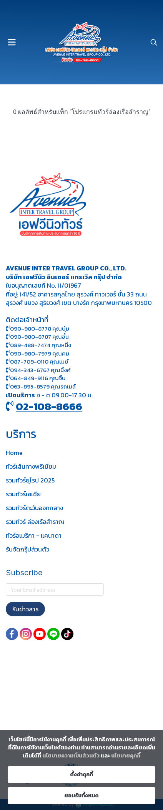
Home (14, 452)
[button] (153, 42)
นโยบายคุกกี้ (125, 756)
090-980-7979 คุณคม (39, 353)
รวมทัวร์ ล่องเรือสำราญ (35, 521)
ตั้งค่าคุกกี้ (81, 774)
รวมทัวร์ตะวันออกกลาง (34, 507)
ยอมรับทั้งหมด (81, 796)
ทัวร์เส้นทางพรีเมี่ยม (31, 466)
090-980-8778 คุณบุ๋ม (37, 328)
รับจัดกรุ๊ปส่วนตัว (27, 549)
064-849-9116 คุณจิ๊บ (36, 378)
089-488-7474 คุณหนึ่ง (38, 345)
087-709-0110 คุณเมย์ (39, 361)
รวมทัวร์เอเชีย (23, 494)
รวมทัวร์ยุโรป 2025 (30, 480)
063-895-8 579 (30, 386)
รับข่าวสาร (25, 609)
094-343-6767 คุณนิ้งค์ (38, 369)
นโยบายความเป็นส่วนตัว (71, 756)
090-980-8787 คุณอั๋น (39, 336)
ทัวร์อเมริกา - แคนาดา (34, 535)
